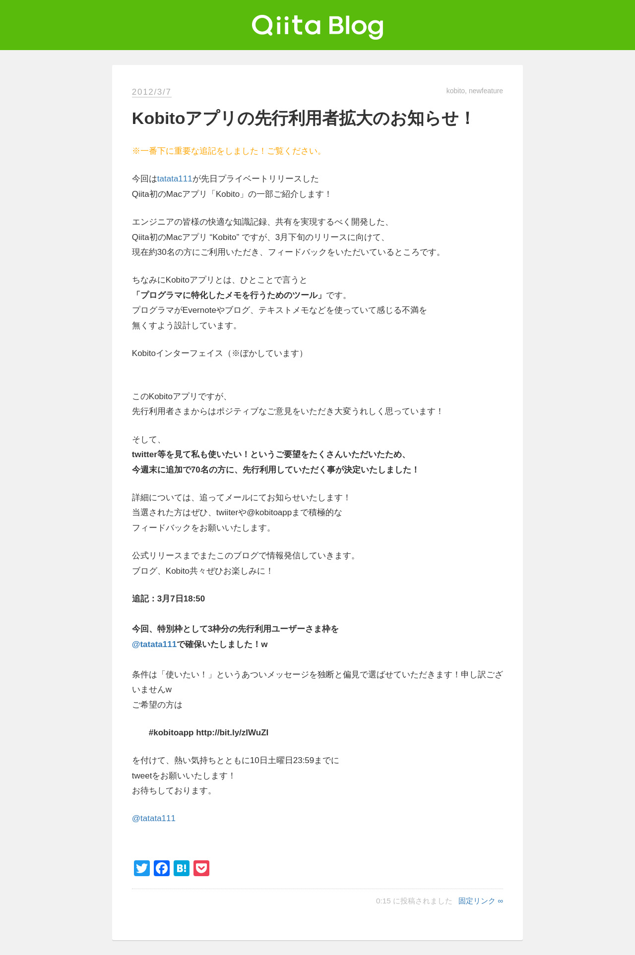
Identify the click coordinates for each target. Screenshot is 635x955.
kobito (455, 91)
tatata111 (174, 178)
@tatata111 (154, 644)
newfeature (486, 91)
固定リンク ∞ (480, 900)
